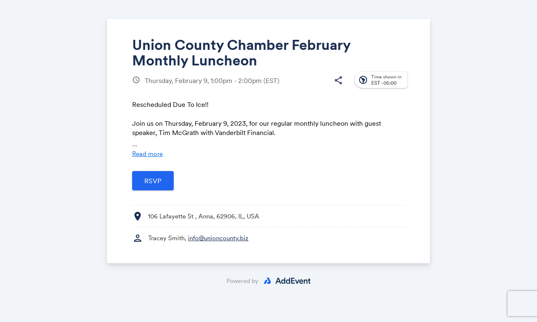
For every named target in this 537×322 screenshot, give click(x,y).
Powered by (242, 281)
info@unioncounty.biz (218, 238)
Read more (147, 154)
